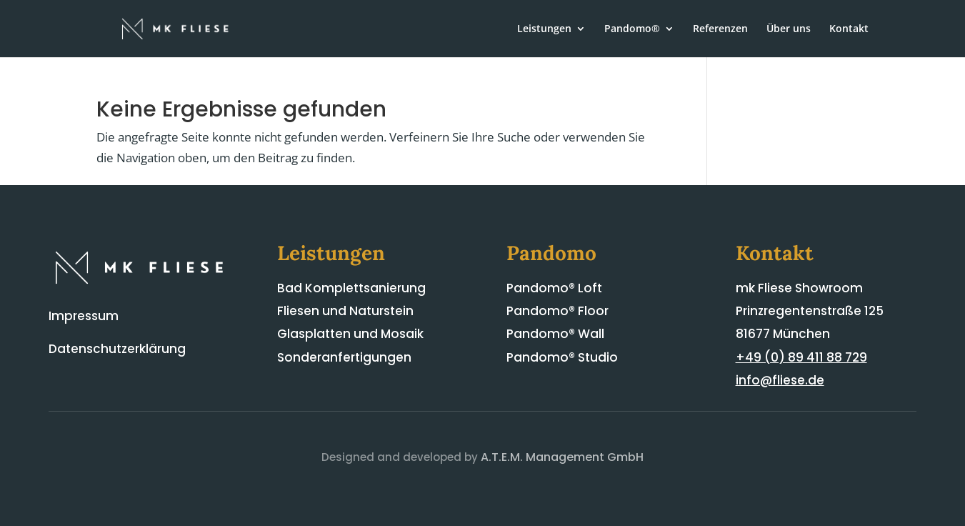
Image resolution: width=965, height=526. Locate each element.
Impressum (84, 315)
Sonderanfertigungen (344, 357)
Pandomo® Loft (554, 288)
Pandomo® (632, 29)
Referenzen (720, 29)
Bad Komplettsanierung (351, 288)
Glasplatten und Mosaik (350, 333)
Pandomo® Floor (557, 310)
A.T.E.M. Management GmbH (562, 457)
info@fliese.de (780, 380)
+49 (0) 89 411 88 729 (801, 357)
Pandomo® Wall (555, 333)
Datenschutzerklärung (117, 348)
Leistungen (544, 29)
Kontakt (849, 29)
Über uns (788, 29)
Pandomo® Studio (562, 357)
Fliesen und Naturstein (345, 310)
